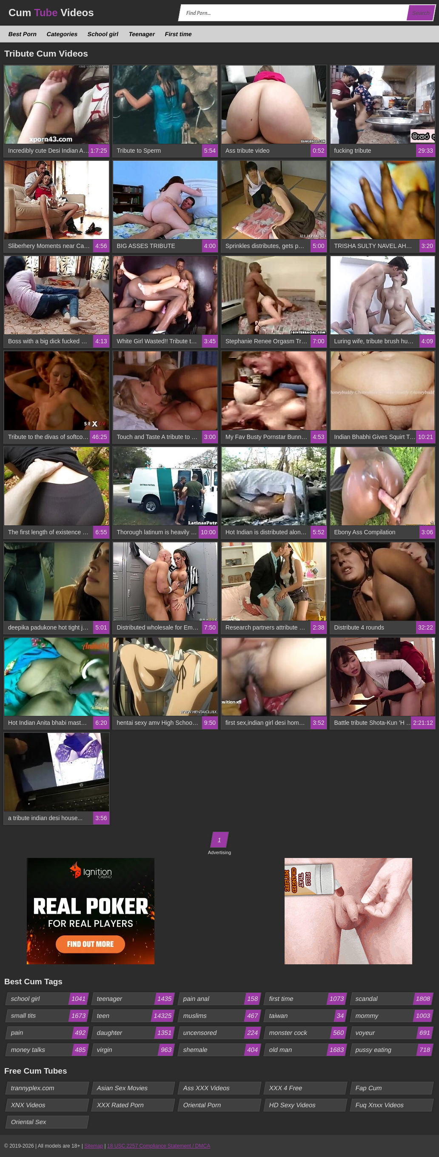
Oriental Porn (201, 1105)
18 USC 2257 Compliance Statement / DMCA (158, 1146)
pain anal (221, 999)
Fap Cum (368, 1087)
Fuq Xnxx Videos (379, 1105)
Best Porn (22, 34)
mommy (394, 1016)
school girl (50, 999)
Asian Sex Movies (122, 1087)
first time (308, 999)
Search (420, 13)
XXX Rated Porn (121, 1105)
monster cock (308, 1033)
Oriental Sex (29, 1122)
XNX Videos (28, 1105)
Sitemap (93, 1146)
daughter (136, 1033)
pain (50, 1033)
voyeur (394, 1033)
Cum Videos (51, 12)
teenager (136, 999)
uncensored (221, 1033)
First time (178, 34)
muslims (221, 1016)
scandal (394, 999)
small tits (50, 1016)
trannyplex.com (33, 1087)
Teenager (141, 34)
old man (308, 1050)
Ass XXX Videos (206, 1087)
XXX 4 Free (286, 1087)
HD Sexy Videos (292, 1105)
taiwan (308, 1016)
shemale (221, 1050)
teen (136, 1016)
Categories (62, 34)
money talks (50, 1050)
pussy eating (394, 1050)
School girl (103, 34)
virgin (136, 1050)
